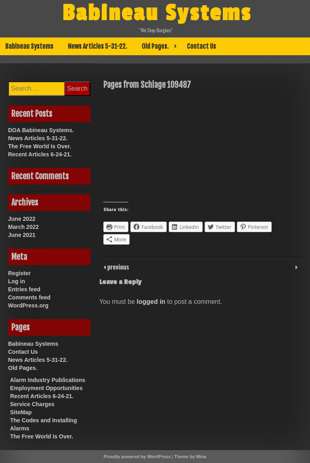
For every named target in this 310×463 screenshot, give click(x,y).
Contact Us (201, 46)
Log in (16, 281)
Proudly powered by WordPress (137, 456)
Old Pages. (155, 46)
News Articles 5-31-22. (97, 46)
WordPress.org (28, 305)
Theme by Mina (190, 456)
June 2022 (22, 219)
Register (19, 273)
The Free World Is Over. (39, 146)
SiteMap (21, 412)
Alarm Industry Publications (47, 380)
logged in (151, 301)
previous (117, 267)
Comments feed (29, 297)
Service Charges (32, 404)
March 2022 (23, 227)
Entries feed (24, 289)
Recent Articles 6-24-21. (39, 154)
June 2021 (22, 235)
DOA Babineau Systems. (41, 130)
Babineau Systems (156, 13)
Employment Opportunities (46, 388)
